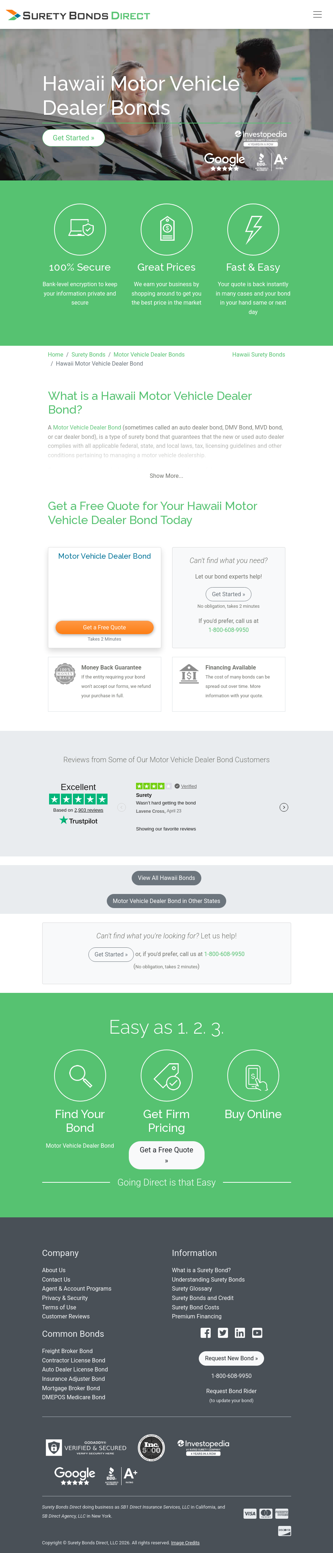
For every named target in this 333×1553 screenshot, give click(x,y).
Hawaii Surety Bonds (258, 354)
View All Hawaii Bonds (166, 877)
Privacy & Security (65, 1298)
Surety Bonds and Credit (203, 1298)
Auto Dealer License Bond (75, 1369)
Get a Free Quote (104, 627)
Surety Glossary (192, 1288)
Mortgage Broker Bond (71, 1388)
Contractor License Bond (73, 1360)
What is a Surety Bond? (201, 1270)
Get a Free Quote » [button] (166, 1155)
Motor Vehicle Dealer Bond (87, 427)
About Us (54, 1270)
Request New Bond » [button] (231, 1358)
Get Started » (73, 138)
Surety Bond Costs (195, 1307)
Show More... (166, 475)
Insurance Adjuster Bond (73, 1378)
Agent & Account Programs (77, 1288)
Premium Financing (197, 1316)
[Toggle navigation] (317, 14)
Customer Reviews (66, 1316)
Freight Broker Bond (67, 1351)
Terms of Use (59, 1307)
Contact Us (56, 1279)
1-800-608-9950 (228, 630)
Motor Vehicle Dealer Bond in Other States (166, 901)
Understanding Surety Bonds (208, 1279)
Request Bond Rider (231, 1391)
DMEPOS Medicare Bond (73, 1397)
